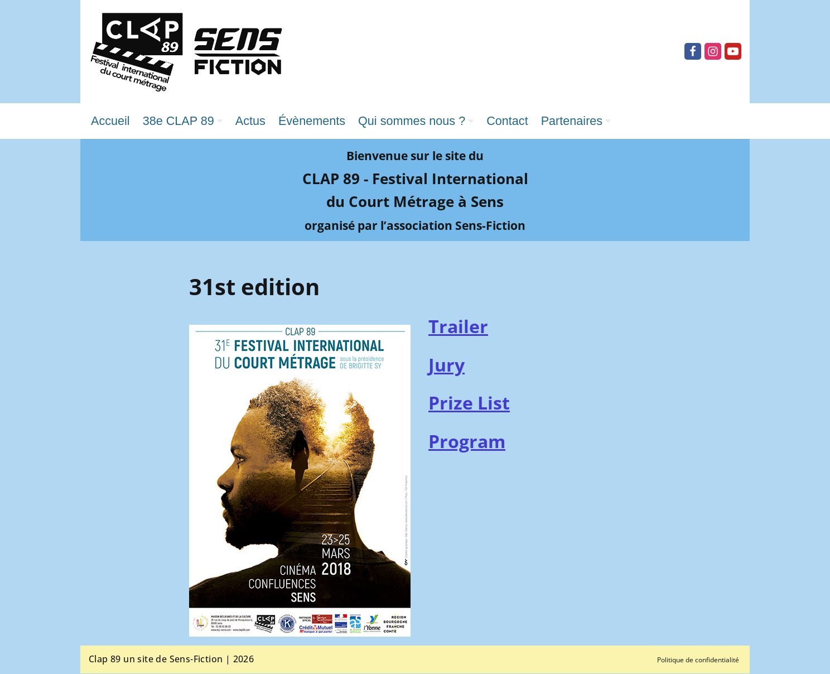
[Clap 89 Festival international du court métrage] (186, 51)
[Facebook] (692, 51)
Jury (446, 365)
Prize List (469, 403)
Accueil (111, 121)
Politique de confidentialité (698, 660)
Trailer (458, 327)
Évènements (315, 121)
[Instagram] (712, 51)
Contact (513, 121)
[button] (221, 121)
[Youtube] (733, 51)
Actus (252, 121)
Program (466, 442)
